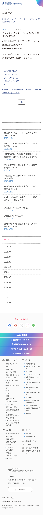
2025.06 (7, 261)
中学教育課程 (21, 335)
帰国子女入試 (11, 442)
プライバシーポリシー (9, 498)
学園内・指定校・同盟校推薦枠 (32, 401)
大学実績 (28, 397)
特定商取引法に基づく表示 (10, 501)
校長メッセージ (11, 364)
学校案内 (9, 447)
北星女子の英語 (31, 405)
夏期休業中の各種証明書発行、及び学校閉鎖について (21, 167)
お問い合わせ (19, 489)
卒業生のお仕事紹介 (12, 386)
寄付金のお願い (11, 407)
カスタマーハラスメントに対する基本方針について (21, 135)
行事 (7, 396)
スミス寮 (9, 404)
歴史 (7, 366)
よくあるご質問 (11, 456)
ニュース (13, 19)
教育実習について (12, 415)
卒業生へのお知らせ (32, 452)
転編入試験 (10, 439)
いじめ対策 (10, 418)
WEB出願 (9, 450)
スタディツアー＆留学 (32, 367)
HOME (4, 19)
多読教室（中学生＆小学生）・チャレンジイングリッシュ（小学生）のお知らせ (11, 77)
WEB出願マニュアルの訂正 (21, 209)
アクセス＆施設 (11, 401)
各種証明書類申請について (12, 411)
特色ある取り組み (12, 375)
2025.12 (7, 246)
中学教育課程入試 (12, 433)
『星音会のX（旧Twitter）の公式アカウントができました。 (21, 178)
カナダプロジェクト (32, 374)
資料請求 (9, 458)
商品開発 (28, 371)
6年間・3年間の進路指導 (32, 409)
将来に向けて (11, 369)
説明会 (8, 444)
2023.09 (7, 302)
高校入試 (9, 436)
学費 (7, 393)
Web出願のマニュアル (21, 217)
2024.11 (7, 272)
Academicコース (21, 339)
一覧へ (21, 102)
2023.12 (7, 292)
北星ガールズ (30, 441)
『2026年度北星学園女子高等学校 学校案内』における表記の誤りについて (21, 157)
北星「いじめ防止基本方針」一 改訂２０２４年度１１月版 (21, 200)
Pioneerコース (21, 344)
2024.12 (7, 266)
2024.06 (7, 282)
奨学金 (8, 453)
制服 (7, 390)
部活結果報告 (30, 436)
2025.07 (7, 256)
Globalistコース (21, 348)
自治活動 (28, 413)
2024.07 (7, 277)
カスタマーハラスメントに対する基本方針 (12, 422)
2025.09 (7, 251)
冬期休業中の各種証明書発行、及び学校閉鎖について (21, 146)
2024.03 (7, 287)
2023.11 (7, 297)
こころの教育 (11, 372)
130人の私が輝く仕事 (12, 381)
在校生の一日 (11, 377)
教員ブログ (10, 399)
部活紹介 (28, 433)
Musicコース (22, 353)
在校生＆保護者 (31, 447)
